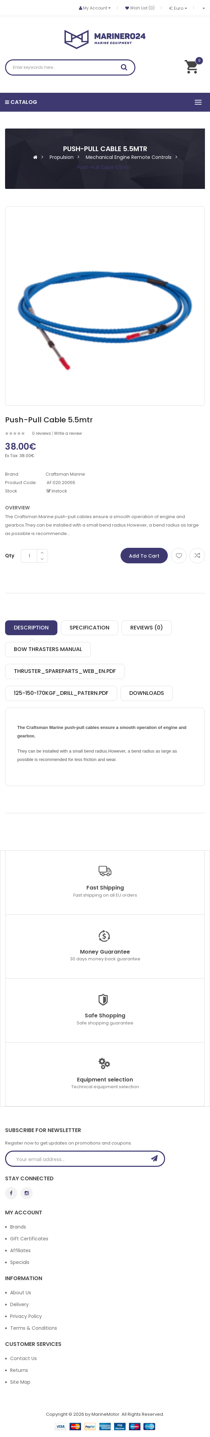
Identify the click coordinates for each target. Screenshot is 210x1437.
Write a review (68, 433)
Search (126, 68)
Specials (19, 1262)
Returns (19, 1370)
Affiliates (20, 1250)
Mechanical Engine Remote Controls (129, 157)
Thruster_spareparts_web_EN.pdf (65, 671)
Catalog (21, 102)
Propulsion (62, 157)
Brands (18, 1226)
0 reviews (41, 433)
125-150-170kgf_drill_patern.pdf (61, 693)
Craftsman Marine (65, 474)
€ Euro (178, 8)
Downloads (146, 693)
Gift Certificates (29, 1238)
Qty (9, 555)
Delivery (19, 1304)
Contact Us (23, 1358)
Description (31, 627)
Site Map (20, 1382)
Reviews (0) (146, 627)
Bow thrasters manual (48, 649)
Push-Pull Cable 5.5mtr (104, 167)
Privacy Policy (26, 1316)
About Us (20, 1292)
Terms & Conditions (33, 1328)
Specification (89, 627)
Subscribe (156, 1158)
